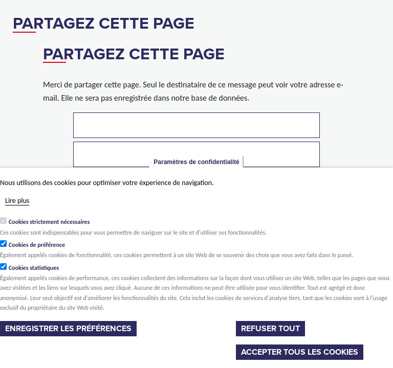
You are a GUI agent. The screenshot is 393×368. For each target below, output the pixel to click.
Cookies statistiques (34, 267)
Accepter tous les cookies (299, 352)
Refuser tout (270, 329)
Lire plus (17, 200)
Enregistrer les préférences (68, 329)
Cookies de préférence (37, 244)
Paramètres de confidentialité (196, 162)
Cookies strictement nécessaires (49, 221)
